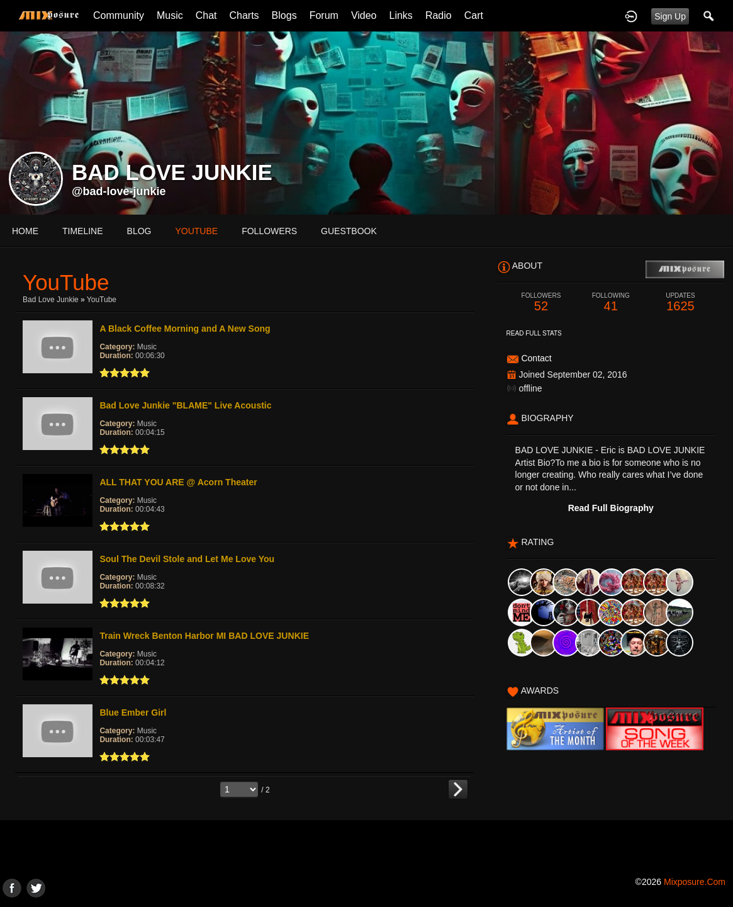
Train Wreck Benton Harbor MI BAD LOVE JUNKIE (204, 636)
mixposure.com (694, 882)
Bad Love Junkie (51, 299)
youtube (196, 231)
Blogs (284, 15)
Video (364, 15)
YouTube (101, 299)
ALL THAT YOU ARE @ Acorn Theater (178, 482)
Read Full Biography (611, 508)
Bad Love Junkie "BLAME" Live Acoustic (185, 405)
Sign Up (670, 16)
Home (25, 231)
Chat (206, 15)
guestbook (349, 231)
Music (170, 15)
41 (611, 302)
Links (401, 15)
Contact (536, 358)
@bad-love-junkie (119, 191)
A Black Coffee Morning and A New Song (184, 329)
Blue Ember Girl (132, 712)
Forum (324, 15)
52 (541, 302)
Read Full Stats (534, 333)
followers (269, 231)
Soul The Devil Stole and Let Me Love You (186, 559)
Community (118, 15)
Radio (438, 15)
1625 (680, 302)
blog (139, 231)
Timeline (82, 231)
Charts (244, 15)
